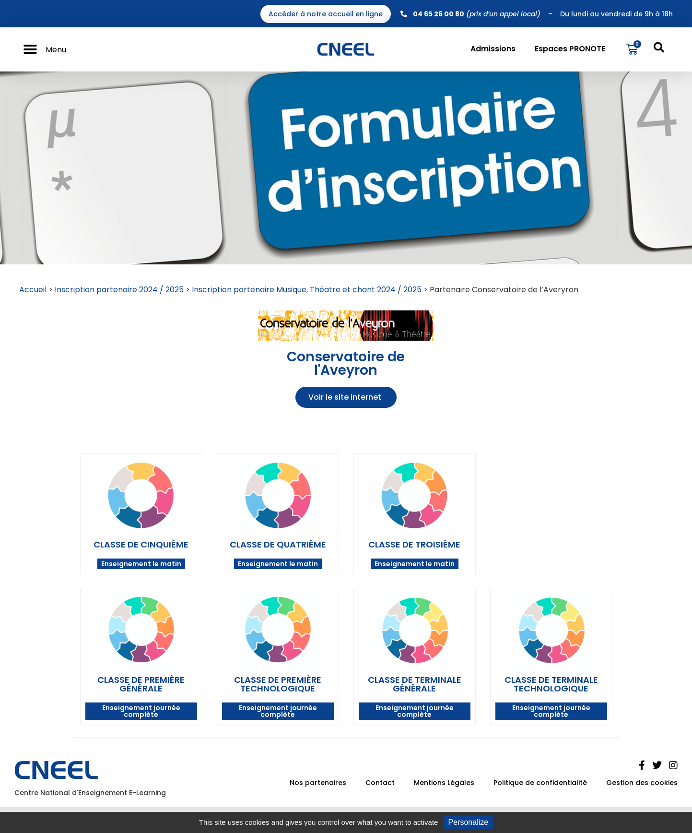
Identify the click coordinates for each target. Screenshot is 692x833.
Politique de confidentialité (540, 782)
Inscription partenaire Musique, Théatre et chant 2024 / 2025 (307, 289)
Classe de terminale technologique (551, 684)
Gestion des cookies (642, 782)
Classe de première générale (141, 684)
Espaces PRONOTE (570, 48)
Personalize (468, 822)
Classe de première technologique (277, 684)
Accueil (33, 289)
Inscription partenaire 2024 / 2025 (119, 289)
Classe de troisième (414, 544)
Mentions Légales (444, 782)
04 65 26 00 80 (438, 14)
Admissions (493, 48)
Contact (380, 782)
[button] (30, 49)
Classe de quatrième (278, 544)
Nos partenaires (318, 782)
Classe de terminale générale (414, 684)
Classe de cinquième (141, 544)
